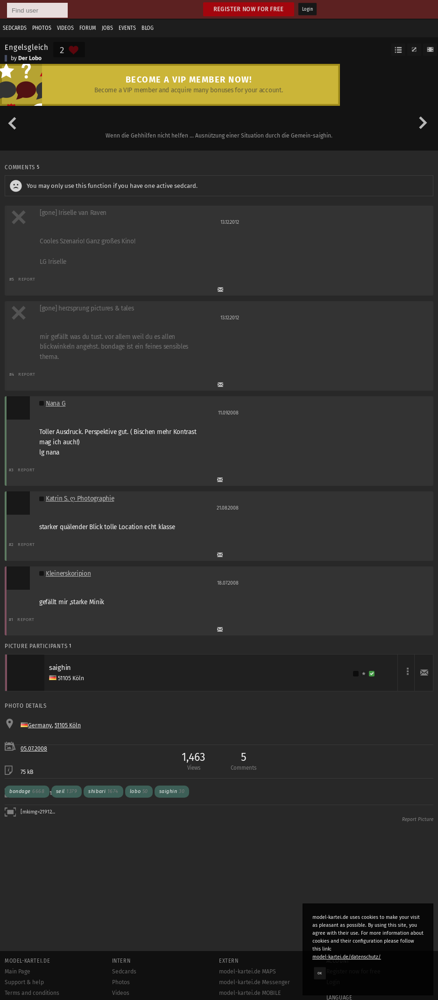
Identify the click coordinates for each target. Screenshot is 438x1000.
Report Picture (417, 819)
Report (26, 279)
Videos (65, 28)
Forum (87, 28)
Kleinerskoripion (68, 574)
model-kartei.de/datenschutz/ (346, 957)
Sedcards (15, 28)
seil (67, 791)
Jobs (107, 28)
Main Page (17, 971)
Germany (40, 725)
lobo (139, 791)
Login (307, 9)
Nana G (55, 403)
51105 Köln (68, 725)
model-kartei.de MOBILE (250, 993)
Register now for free (248, 9)
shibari (103, 791)
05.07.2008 (34, 748)
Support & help (24, 982)
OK (320, 973)
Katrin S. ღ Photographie (80, 499)
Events (127, 28)
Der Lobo (30, 58)
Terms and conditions (32, 993)
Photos (41, 28)
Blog (147, 28)
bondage (27, 791)
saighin (171, 791)
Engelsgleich (27, 47)
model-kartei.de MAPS (247, 971)
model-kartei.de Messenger (254, 982)
